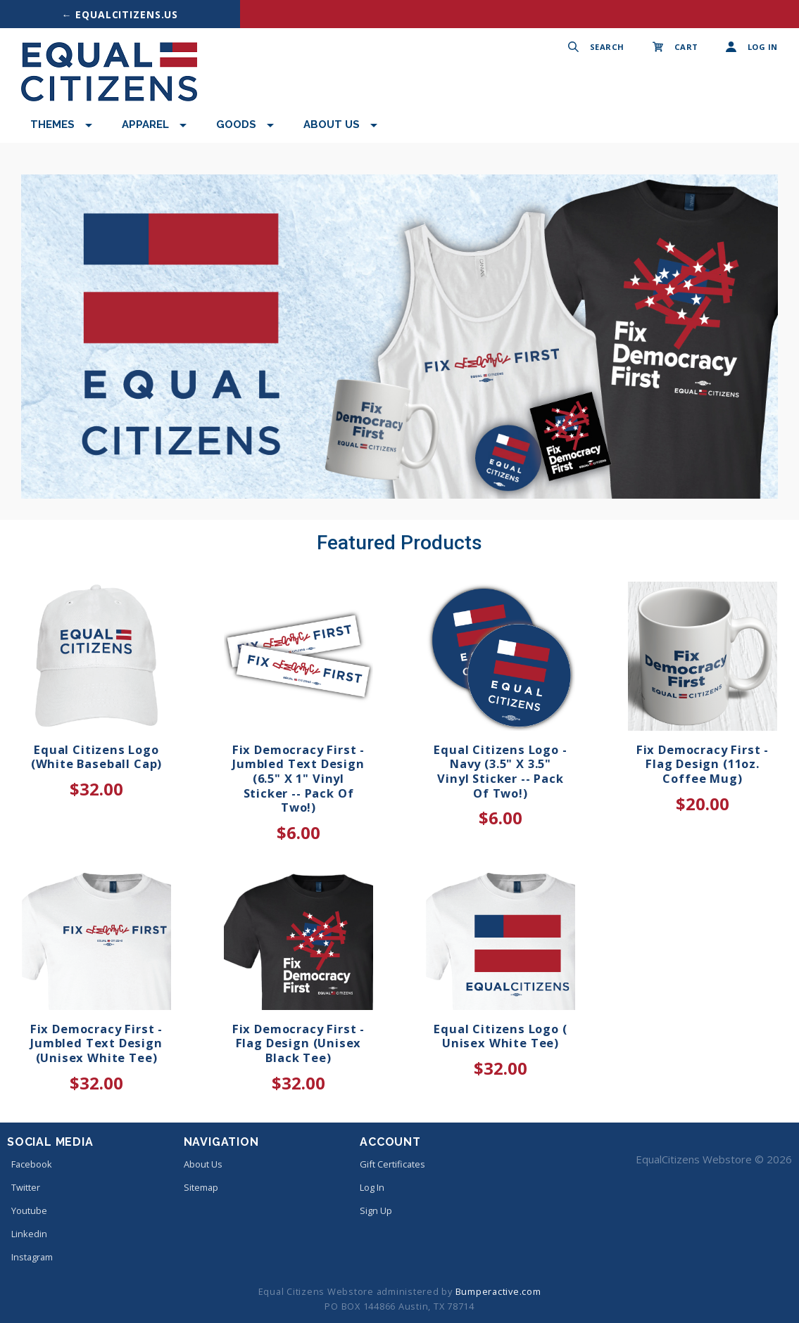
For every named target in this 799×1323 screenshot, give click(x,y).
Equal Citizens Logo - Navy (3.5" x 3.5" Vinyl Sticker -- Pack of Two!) (500, 771)
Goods (236, 124)
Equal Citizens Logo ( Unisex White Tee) (500, 1036)
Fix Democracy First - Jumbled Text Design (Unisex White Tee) (96, 1043)
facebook (29, 1164)
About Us (331, 124)
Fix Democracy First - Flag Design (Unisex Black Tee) (298, 1043)
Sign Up (376, 1210)
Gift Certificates (392, 1164)
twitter (23, 1187)
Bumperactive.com (498, 1291)
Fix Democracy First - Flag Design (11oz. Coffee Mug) (702, 763)
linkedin (27, 1233)
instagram (30, 1257)
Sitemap (201, 1187)
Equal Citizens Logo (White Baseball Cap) (97, 756)
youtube (27, 1210)
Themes (52, 124)
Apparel (145, 124)
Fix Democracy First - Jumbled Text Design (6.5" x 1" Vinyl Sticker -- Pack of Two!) (298, 778)
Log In (372, 1187)
